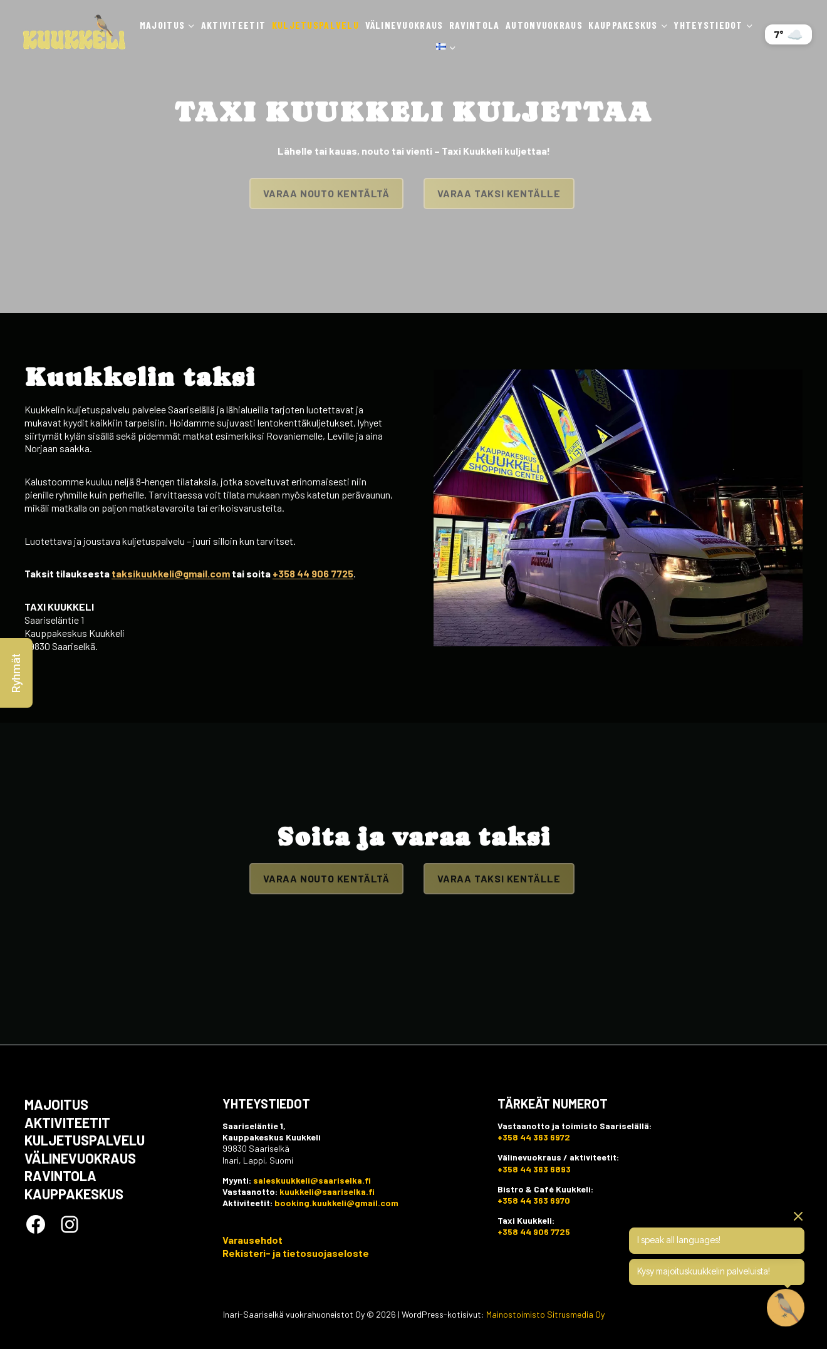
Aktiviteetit (233, 25)
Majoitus (56, 1104)
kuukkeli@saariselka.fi (327, 1191)
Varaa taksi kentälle (499, 193)
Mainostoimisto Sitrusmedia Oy (545, 1314)
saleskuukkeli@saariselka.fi (312, 1180)
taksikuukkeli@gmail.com (171, 573)
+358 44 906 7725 (313, 573)
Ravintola (474, 25)
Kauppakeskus (73, 1194)
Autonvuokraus (544, 25)
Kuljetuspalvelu (315, 25)
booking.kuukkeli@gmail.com (336, 1202)
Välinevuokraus (404, 25)
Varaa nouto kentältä (326, 193)
